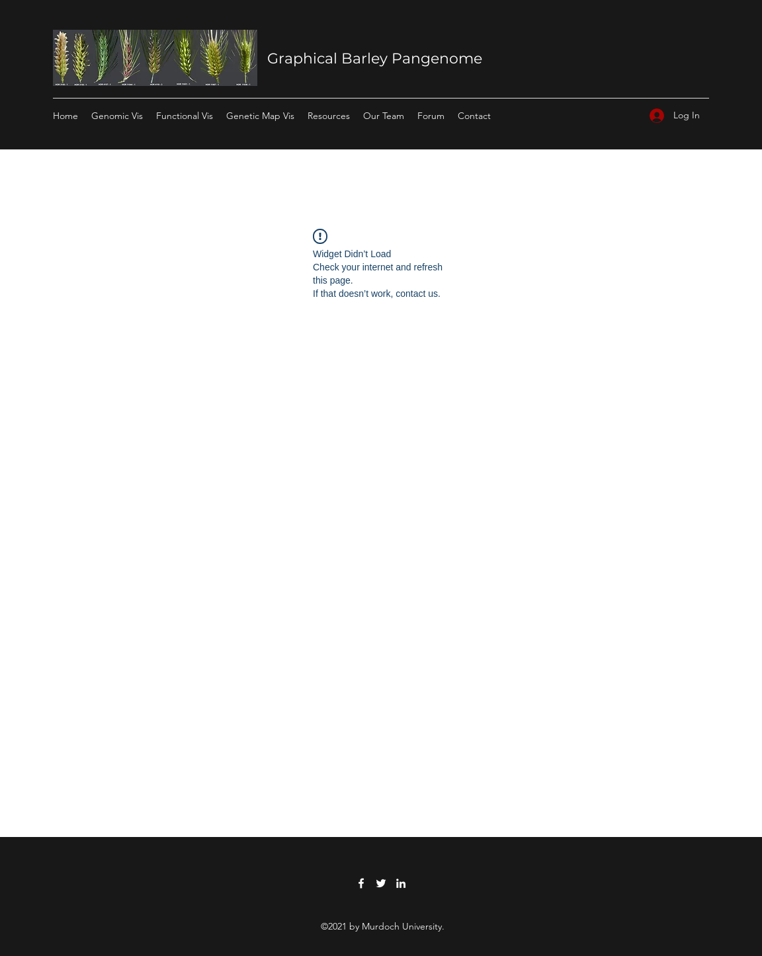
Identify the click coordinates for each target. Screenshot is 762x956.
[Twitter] (381, 883)
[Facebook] (361, 883)
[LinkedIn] (400, 883)
